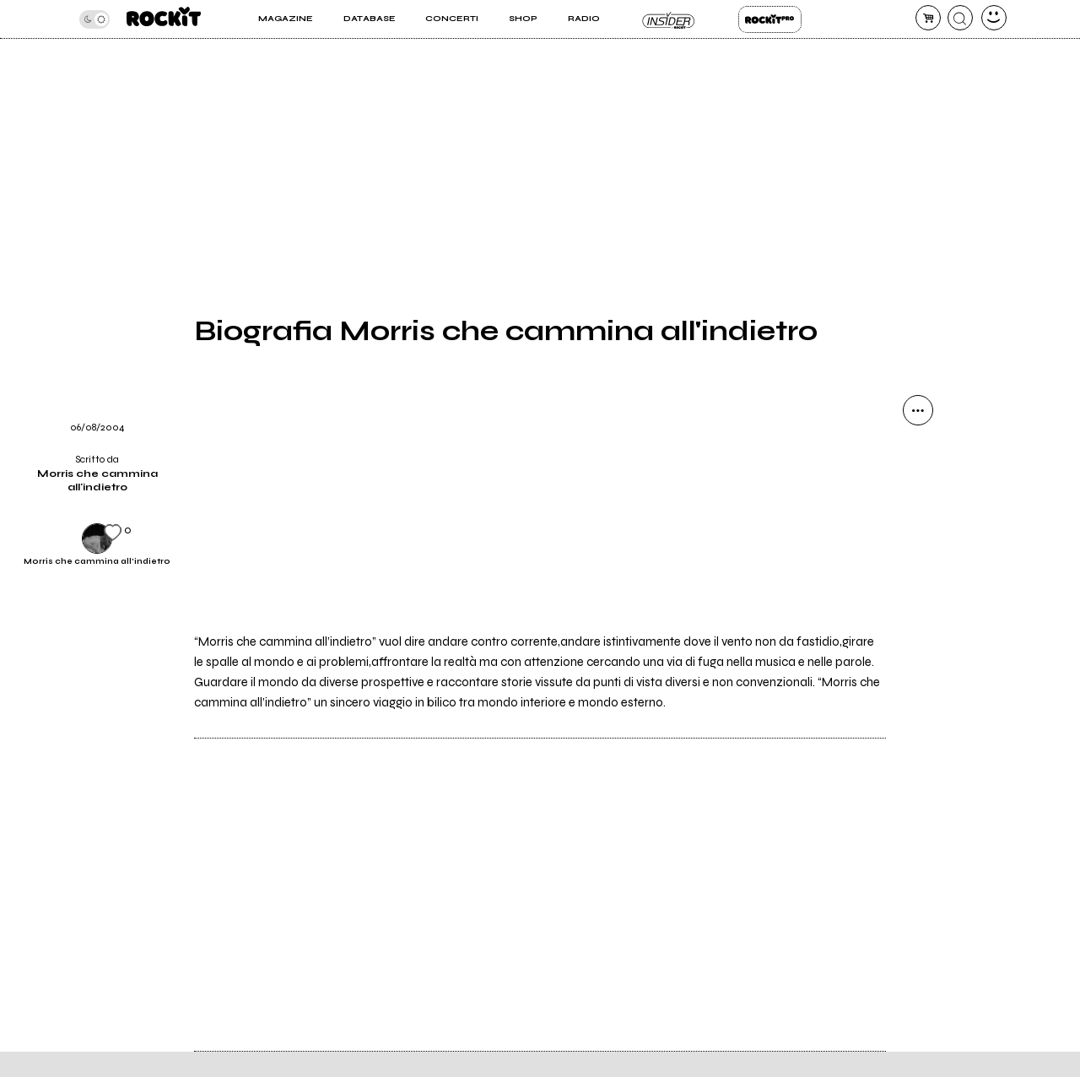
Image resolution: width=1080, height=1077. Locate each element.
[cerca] (960, 17)
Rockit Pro (770, 19)
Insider (668, 19)
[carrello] (928, 17)
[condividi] (918, 410)
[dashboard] (994, 17)
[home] (164, 19)
